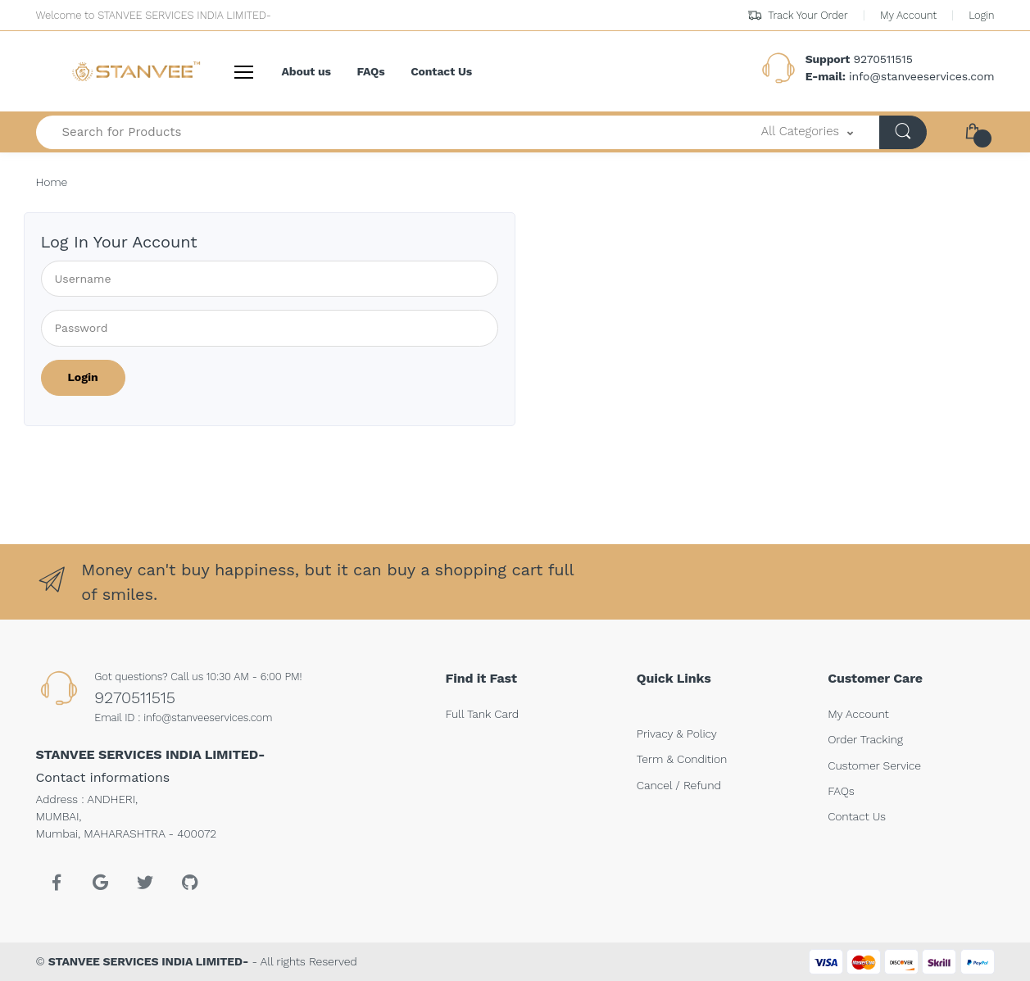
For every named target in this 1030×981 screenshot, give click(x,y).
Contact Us (441, 71)
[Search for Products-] (386, 132)
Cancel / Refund (679, 785)
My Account (908, 15)
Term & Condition (682, 758)
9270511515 (134, 697)
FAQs (371, 71)
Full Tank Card (483, 713)
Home (52, 181)
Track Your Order (797, 15)
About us (306, 71)
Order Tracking (865, 739)
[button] (807, 132)
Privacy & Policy (677, 733)
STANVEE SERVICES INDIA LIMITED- (148, 961)
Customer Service (874, 765)
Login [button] (981, 15)
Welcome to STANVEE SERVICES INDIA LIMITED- (153, 15)
